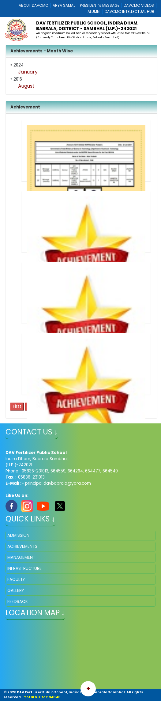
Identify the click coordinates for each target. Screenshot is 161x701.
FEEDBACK (17, 601)
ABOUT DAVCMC (33, 5)
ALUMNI (94, 11)
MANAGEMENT (21, 557)
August (26, 85)
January (28, 71)
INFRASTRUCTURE (24, 568)
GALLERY (15, 590)
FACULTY (16, 579)
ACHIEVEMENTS (22, 546)
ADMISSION (18, 535)
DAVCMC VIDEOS (139, 5)
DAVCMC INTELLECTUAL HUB (129, 11)
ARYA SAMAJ (64, 5)
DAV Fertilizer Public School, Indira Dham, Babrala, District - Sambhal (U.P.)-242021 (87, 26)
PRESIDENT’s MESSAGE (99, 5)
